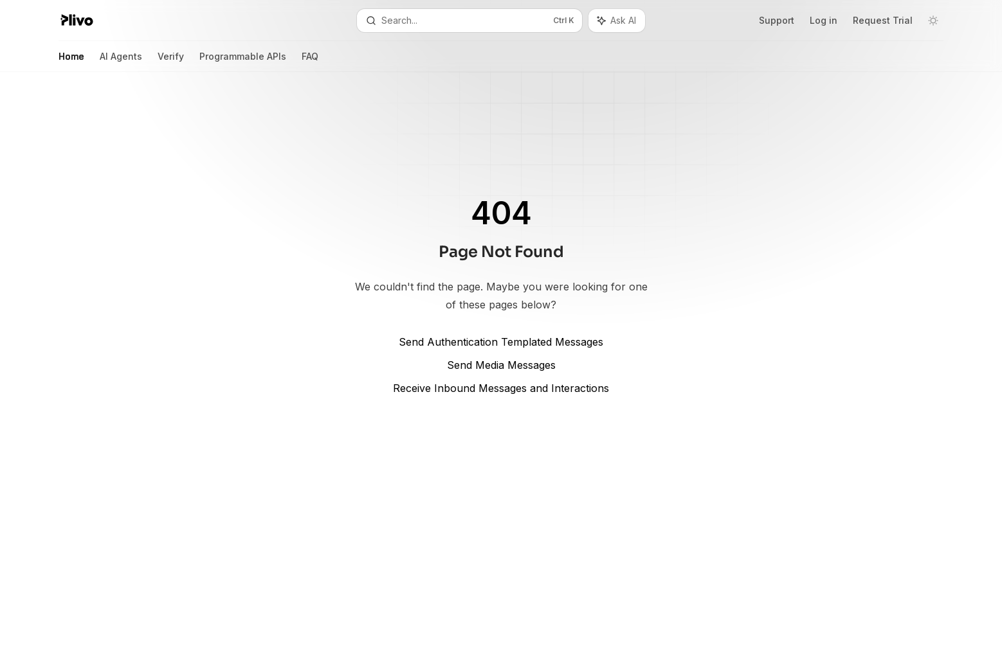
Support (776, 20)
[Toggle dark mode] (933, 20)
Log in (823, 20)
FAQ (310, 61)
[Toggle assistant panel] (616, 20)
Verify (171, 61)
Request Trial (883, 20)
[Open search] (469, 20)
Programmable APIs (242, 61)
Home (71, 61)
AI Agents (121, 61)
